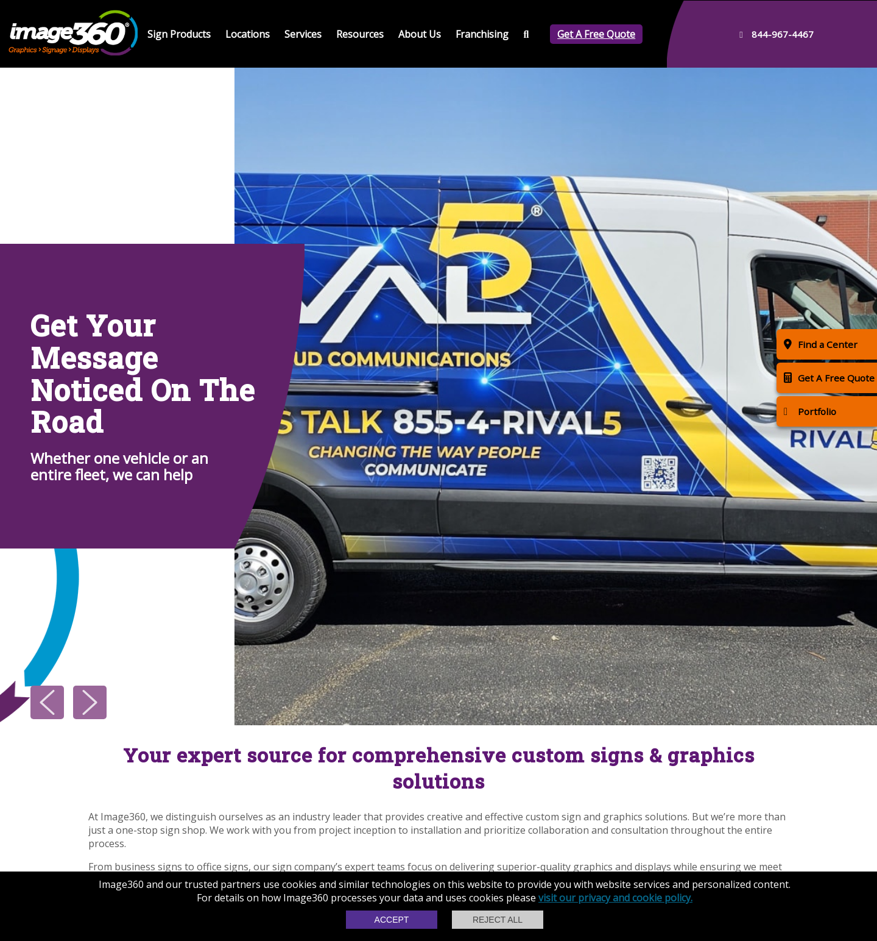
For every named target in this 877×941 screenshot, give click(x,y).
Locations (247, 34)
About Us (419, 34)
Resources (360, 34)
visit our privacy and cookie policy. (615, 897)
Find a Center (821, 344)
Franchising (482, 34)
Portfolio (810, 411)
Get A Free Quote (596, 34)
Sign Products (179, 34)
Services (303, 34)
